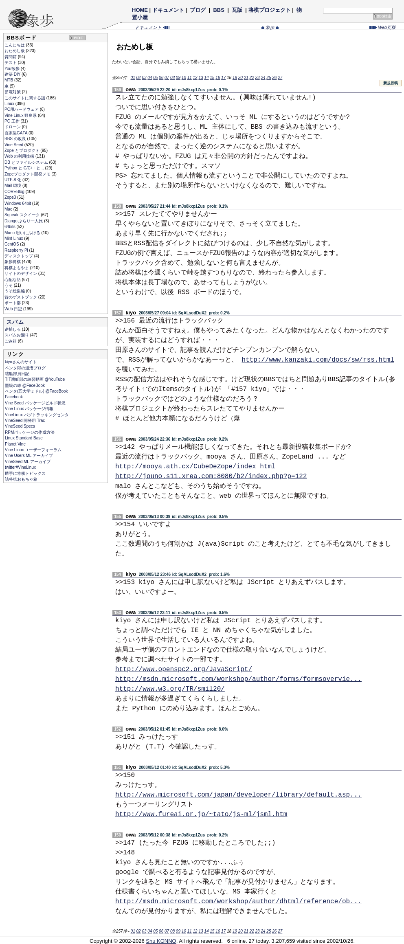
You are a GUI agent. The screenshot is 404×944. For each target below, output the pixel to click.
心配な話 (13, 279)
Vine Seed (14, 145)
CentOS (12, 244)
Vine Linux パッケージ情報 (29, 408)
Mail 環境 (13, 185)
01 (133, 77)
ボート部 (13, 303)
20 (240, 77)
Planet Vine (15, 444)
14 (206, 77)
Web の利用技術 (19, 156)
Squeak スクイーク (22, 215)
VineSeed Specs (20, 426)
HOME (140, 10)
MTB (9, 80)
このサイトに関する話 (25, 98)
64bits (10, 226)
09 (178, 77)
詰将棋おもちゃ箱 (21, 479)
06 (161, 77)
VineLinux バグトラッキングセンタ (37, 415)
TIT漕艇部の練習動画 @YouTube (35, 379)
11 (189, 77)
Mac (8, 209)
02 (138, 77)
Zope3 (10, 197)
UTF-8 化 (13, 180)
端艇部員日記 (17, 373)
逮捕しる (13, 329)
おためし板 (15, 50)
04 (149, 77)
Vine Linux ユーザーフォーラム (33, 450)
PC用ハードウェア (22, 109)
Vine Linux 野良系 (21, 115)
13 (200, 77)
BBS (219, 10)
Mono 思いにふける (23, 233)
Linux (9, 103)
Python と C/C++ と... (24, 168)
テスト (11, 62)
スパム (15, 322)
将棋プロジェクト (269, 10)
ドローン (13, 127)
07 (167, 77)
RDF (78, 38)
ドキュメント (168, 10)
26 (274, 77)
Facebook (14, 397)
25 (268, 77)
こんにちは (15, 45)
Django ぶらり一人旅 (24, 221)
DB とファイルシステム (26, 162)
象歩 (270, 27)
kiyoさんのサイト (21, 362)
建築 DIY (13, 74)
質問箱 (11, 57)
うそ (9, 285)
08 (172, 77)
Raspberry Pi (16, 250)
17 (223, 77)
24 (263, 77)
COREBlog (15, 191)
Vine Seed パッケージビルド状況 (35, 403)
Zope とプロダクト (22, 150)
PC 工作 (12, 121)
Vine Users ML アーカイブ (29, 455)
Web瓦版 (382, 27)
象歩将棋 (13, 261)
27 (280, 77)
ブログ (198, 10)
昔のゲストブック (21, 297)
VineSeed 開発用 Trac (25, 420)
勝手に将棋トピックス (25, 473)
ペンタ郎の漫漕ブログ (25, 368)
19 (235, 77)
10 (184, 77)
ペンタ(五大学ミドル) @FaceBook (36, 391)
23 (257, 77)
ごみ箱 (11, 341)
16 (217, 77)
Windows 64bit (18, 203)
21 (246, 77)
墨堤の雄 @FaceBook (25, 385)
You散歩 (12, 68)
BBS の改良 (15, 138)
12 (195, 77)
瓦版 (237, 10)
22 (252, 77)
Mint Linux (14, 238)
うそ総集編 (15, 291)
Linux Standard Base (24, 438)
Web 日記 (13, 309)
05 (155, 77)
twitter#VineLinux (20, 467)
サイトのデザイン (21, 273)
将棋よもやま (17, 268)
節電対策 (13, 92)
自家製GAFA (16, 133)
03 (144, 77)
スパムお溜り (17, 335)
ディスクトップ (19, 256)
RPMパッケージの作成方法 (30, 432)
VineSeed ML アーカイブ (27, 461)
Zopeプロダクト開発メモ (28, 174)
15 (212, 77)
